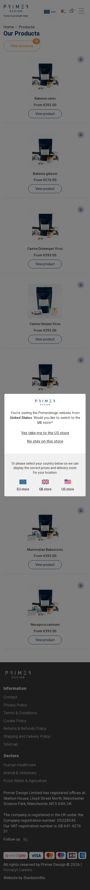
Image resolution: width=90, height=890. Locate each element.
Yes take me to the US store (45, 432)
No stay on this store (45, 441)
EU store (23, 489)
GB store (45, 489)
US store (68, 489)
